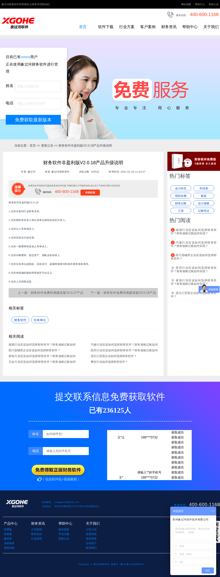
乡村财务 (9, 543)
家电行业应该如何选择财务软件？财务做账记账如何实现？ (194, 282)
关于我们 (211, 27)
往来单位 (40, 320)
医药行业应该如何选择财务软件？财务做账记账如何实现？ (194, 269)
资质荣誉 (91, 538)
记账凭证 (203, 210)
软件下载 (105, 27)
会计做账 (203, 203)
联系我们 (91, 547)
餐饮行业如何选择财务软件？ (109, 361)
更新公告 (214, 4)
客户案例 (148, 27)
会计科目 (181, 188)
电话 (9, 103)
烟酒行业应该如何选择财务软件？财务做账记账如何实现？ (194, 231)
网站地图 (186, 4)
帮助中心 (200, 4)
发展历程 (91, 534)
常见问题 (64, 534)
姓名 (9, 86)
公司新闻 (36, 529)
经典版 (8, 534)
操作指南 (64, 529)
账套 (204, 195)
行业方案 (126, 27)
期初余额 (181, 195)
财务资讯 (169, 27)
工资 (181, 210)
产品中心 (11, 523)
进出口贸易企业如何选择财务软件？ (114, 356)
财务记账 (181, 203)
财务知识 (36, 534)
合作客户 (91, 543)
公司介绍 (91, 529)
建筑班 (8, 538)
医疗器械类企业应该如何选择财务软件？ (34, 350)
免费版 (8, 529)
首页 (83, 27)
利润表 (204, 188)
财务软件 (20, 320)
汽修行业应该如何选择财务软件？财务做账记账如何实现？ (194, 244)
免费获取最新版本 (33, 119)
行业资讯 (36, 538)
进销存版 (9, 547)
